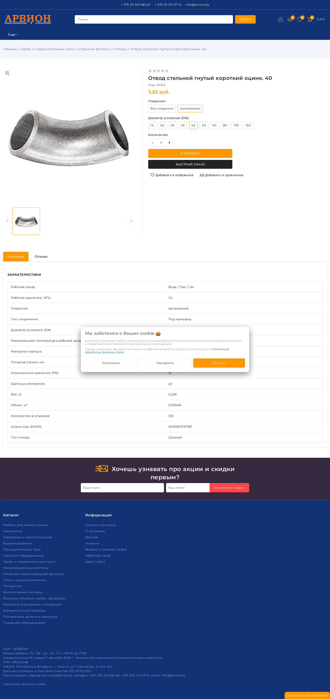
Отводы (120, 49)
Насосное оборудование (24, 555)
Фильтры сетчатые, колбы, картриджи (35, 598)
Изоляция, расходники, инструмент (33, 604)
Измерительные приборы (25, 610)
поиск (83, 19)
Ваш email (176, 488)
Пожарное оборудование (24, 623)
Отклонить (111, 363)
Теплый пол (13, 586)
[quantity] (161, 142)
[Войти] (280, 19)
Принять (219, 363)
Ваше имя (91, 488)
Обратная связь (98, 555)
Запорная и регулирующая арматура (34, 574)
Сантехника (13, 531)
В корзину (190, 153)
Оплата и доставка (101, 525)
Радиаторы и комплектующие (28, 537)
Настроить (165, 363)
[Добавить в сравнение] (221, 175)
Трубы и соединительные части (47, 49)
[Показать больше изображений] (7, 73)
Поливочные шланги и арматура (30, 617)
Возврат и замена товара (106, 549)
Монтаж (92, 537)
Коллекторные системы (23, 592)
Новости (92, 543)
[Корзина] (321, 19)
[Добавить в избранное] (172, 175)
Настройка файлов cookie (24, 684)
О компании (95, 531)
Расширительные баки (22, 549)
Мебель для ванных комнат (26, 525)
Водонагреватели (18, 543)
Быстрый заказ (190, 164)
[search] (245, 19)
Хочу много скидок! (229, 488)
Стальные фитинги (94, 49)
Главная (10, 49)
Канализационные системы (26, 568)
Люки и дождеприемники (25, 580)
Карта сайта (95, 562)
